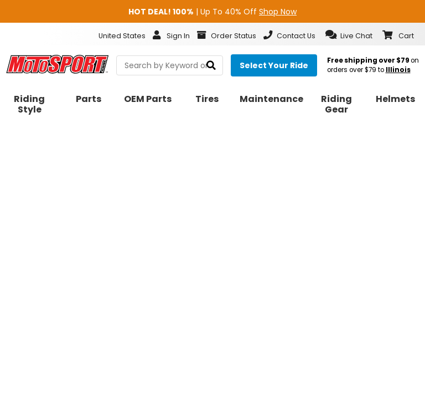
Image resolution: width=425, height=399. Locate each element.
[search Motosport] (169, 65)
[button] (349, 35)
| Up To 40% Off (212, 11)
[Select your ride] (274, 65)
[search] (211, 66)
